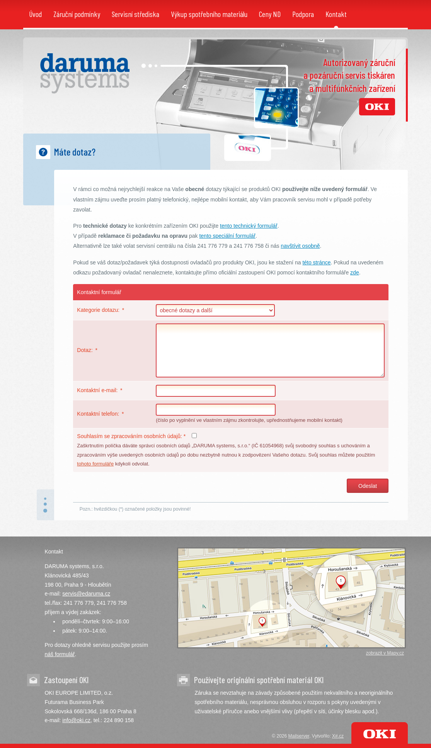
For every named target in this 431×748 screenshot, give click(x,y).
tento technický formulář (249, 226)
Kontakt (336, 14)
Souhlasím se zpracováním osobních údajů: (131, 436)
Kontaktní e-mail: (97, 390)
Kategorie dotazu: (98, 310)
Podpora (303, 14)
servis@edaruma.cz (86, 594)
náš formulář (59, 654)
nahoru (45, 504)
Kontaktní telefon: (98, 414)
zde (354, 272)
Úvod (35, 14)
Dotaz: (84, 350)
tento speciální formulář (227, 236)
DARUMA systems (84, 73)
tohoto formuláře (95, 464)
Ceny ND (270, 14)
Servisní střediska (135, 14)
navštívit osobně (300, 246)
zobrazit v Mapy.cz (385, 653)
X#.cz (338, 736)
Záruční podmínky (76, 14)
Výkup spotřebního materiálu (209, 14)
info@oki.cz (76, 720)
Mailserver (299, 736)
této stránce (316, 262)
